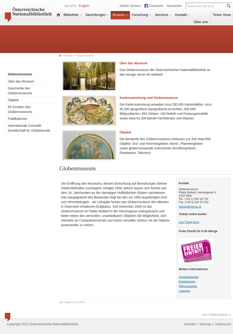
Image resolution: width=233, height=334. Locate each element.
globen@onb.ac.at (190, 206)
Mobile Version (130, 6)
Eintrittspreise (187, 281)
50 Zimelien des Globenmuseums (20, 109)
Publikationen (17, 119)
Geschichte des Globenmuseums (20, 90)
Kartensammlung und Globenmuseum (149, 98)
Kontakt (182, 15)
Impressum (223, 324)
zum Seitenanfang (216, 314)
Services (163, 15)
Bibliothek (72, 15)
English (84, 6)
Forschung (141, 15)
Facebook (156, 6)
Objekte (13, 100)
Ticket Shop (222, 15)
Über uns (202, 22)
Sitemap (205, 324)
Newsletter (174, 6)
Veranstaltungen (189, 277)
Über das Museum (21, 81)
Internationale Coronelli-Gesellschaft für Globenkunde (29, 128)
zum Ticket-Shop (189, 222)
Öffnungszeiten (188, 286)
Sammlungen (97, 15)
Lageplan (184, 291)
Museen (120, 15)
